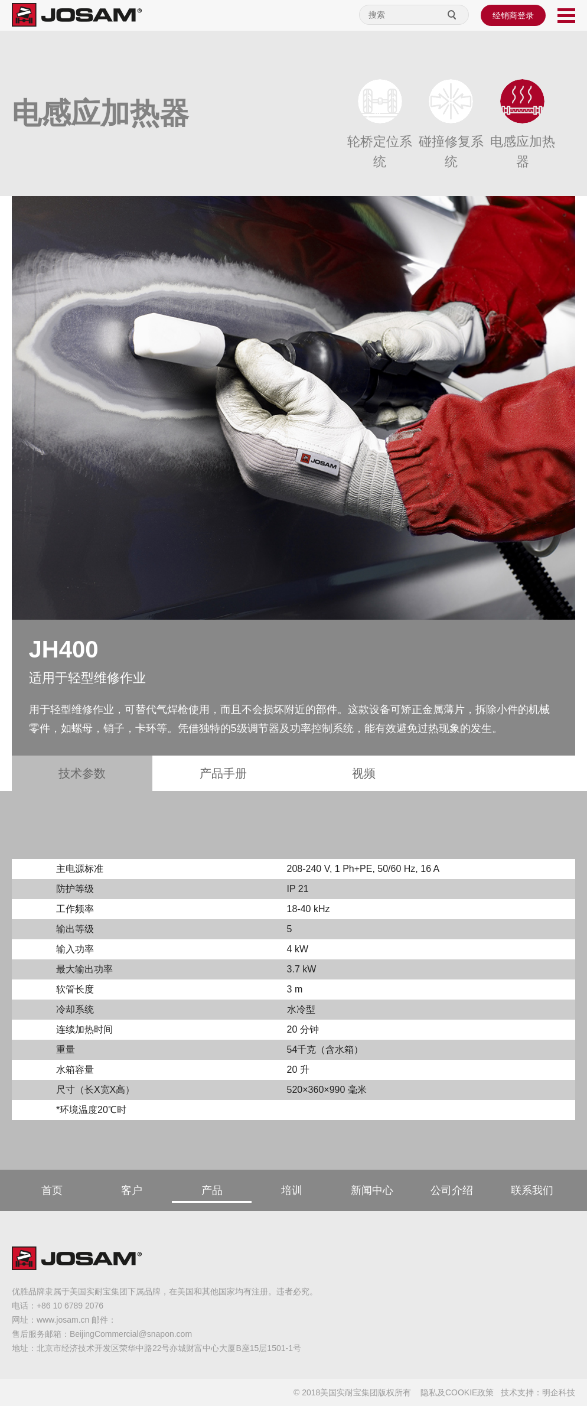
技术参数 (82, 773)
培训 (291, 1190)
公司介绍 (452, 1190)
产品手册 (223, 773)
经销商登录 (513, 15)
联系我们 (532, 1190)
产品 (212, 1190)
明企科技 (558, 1392)
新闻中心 (372, 1190)
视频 (364, 773)
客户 (131, 1190)
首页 (52, 1190)
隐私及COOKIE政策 (457, 1392)
